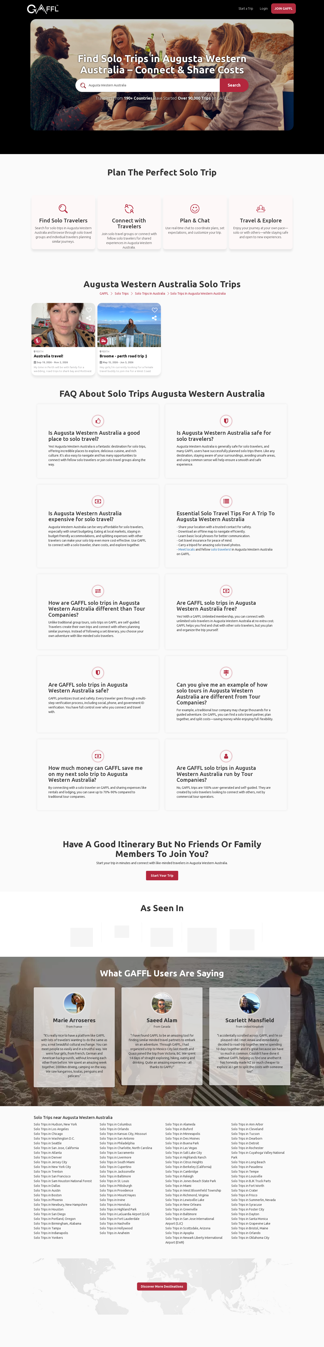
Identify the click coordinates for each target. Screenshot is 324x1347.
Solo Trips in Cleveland (247, 1129)
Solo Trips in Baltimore (115, 1176)
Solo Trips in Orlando (114, 1129)
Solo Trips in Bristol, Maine (249, 1228)
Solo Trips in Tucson (245, 1134)
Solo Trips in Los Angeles (51, 1129)
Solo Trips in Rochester (247, 1148)
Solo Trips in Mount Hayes (118, 1195)
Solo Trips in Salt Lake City (183, 1152)
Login (264, 8)
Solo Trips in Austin (47, 1190)
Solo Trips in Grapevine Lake (250, 1223)
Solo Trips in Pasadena (247, 1167)
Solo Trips (122, 293)
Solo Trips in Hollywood (116, 1228)
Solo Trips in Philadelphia (117, 1143)
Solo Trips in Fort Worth (247, 1186)
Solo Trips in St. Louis (114, 1181)
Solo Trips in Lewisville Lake (184, 1200)
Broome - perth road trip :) (123, 356)
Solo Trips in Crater (244, 1190)
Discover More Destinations (162, 1286)
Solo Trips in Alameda (180, 1124)
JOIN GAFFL (283, 8)
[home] (43, 9)
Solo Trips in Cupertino (115, 1167)
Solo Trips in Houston (48, 1209)
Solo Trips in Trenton (48, 1171)
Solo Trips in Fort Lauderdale (120, 1219)
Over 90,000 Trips (194, 98)
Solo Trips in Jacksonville (117, 1171)
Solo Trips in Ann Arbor (247, 1124)
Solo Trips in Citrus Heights (184, 1162)
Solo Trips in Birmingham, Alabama (57, 1223)
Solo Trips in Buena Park (182, 1143)
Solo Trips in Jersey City (50, 1162)
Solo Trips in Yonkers (48, 1237)
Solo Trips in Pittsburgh (116, 1186)
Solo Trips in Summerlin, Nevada (253, 1200)
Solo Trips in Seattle (48, 1143)
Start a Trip (245, 8)
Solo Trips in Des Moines (182, 1138)
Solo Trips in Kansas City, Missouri (123, 1134)
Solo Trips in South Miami (117, 1162)
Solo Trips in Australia (150, 293)
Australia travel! (48, 356)
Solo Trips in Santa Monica (249, 1219)
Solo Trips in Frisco (244, 1195)
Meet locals (186, 549)
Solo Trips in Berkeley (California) (188, 1167)
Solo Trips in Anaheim (115, 1233)
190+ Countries (138, 98)
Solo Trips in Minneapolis (182, 1134)
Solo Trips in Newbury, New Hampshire (60, 1204)
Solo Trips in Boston (48, 1195)
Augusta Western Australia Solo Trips (162, 284)
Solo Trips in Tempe (245, 1171)
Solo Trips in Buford (179, 1129)
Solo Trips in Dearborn (246, 1138)
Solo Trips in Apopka (179, 1233)
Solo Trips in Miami (178, 1186)
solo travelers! (221, 549)
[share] (89, 318)
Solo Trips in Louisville (246, 1176)
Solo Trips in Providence (116, 1190)
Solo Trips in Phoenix (48, 1200)
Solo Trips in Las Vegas (181, 1148)
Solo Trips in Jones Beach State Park (190, 1181)
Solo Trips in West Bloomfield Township (193, 1190)
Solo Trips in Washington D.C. (54, 1138)
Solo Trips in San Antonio (117, 1138)
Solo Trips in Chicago (48, 1134)
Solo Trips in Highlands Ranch (185, 1157)
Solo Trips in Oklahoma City (250, 1237)
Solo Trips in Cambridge (181, 1171)
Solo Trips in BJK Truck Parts (251, 1181)
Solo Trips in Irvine (112, 1200)
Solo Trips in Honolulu (115, 1204)
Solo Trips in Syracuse (246, 1204)
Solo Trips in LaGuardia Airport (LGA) (124, 1214)
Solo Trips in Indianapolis (51, 1233)
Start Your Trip (162, 875)
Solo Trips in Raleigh (179, 1176)
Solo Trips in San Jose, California (56, 1148)
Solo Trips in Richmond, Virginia (187, 1195)
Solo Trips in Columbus (116, 1124)
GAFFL (104, 293)
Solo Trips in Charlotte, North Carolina (126, 1148)
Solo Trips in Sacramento (117, 1152)
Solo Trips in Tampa (47, 1228)
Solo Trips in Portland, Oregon (55, 1219)
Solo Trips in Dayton (245, 1214)
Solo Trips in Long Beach (248, 1162)
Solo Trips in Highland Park (118, 1209)
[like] (89, 310)
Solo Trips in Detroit (245, 1143)
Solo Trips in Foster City (247, 1209)
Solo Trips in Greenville (181, 1209)
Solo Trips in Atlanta (48, 1152)
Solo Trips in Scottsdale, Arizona (187, 1228)
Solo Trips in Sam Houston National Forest (63, 1181)
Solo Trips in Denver (48, 1157)
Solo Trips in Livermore (115, 1157)
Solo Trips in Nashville (115, 1223)
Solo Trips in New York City (52, 1167)
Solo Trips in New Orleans (183, 1204)
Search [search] (234, 85)
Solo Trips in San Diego (50, 1214)
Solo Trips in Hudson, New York (55, 1124)
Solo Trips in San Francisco (52, 1176)
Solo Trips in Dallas (47, 1186)
